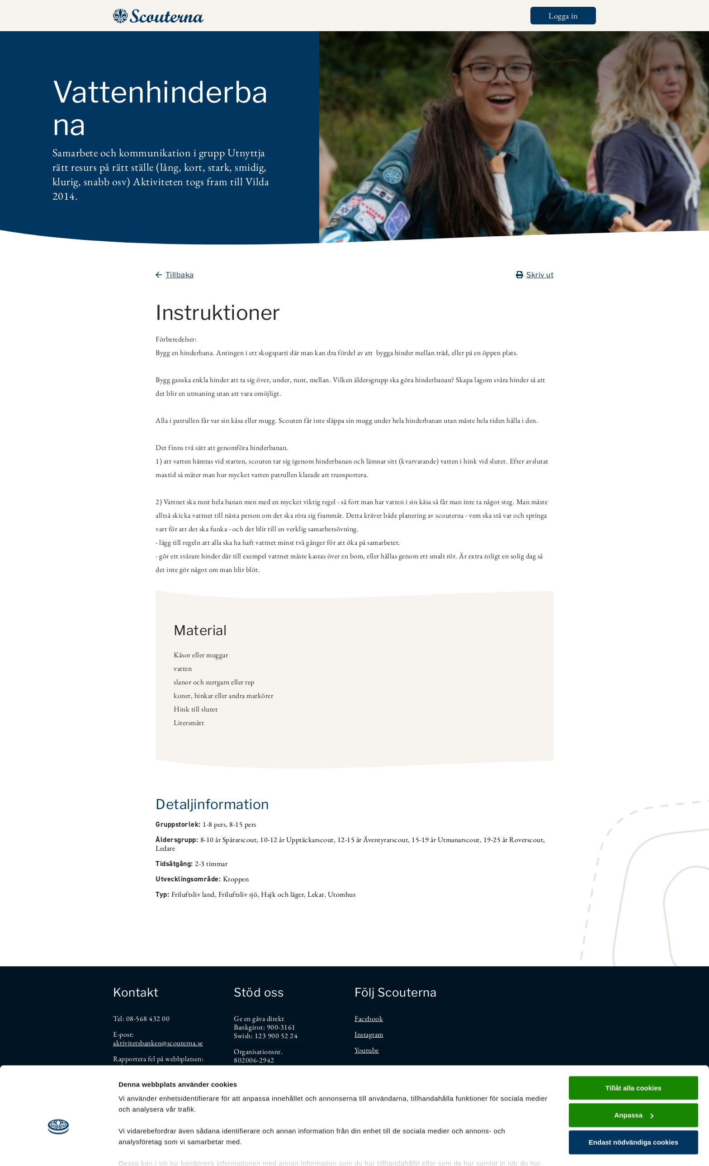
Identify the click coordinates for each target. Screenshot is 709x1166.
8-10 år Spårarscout (228, 839)
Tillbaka (175, 275)
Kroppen (236, 879)
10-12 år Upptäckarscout (297, 839)
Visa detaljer (138, 1148)
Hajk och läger (282, 894)
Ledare (165, 848)
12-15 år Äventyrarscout (372, 839)
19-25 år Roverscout (513, 839)
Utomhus (342, 894)
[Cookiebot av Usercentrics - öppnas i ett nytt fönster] (58, 1148)
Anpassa (633, 1065)
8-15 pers (242, 824)
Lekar (315, 894)
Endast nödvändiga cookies (633, 1092)
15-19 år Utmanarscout (445, 839)
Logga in (563, 15)
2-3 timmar (211, 863)
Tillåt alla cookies (633, 1038)
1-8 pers (214, 824)
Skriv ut (535, 275)
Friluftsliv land (193, 894)
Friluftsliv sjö (238, 894)
